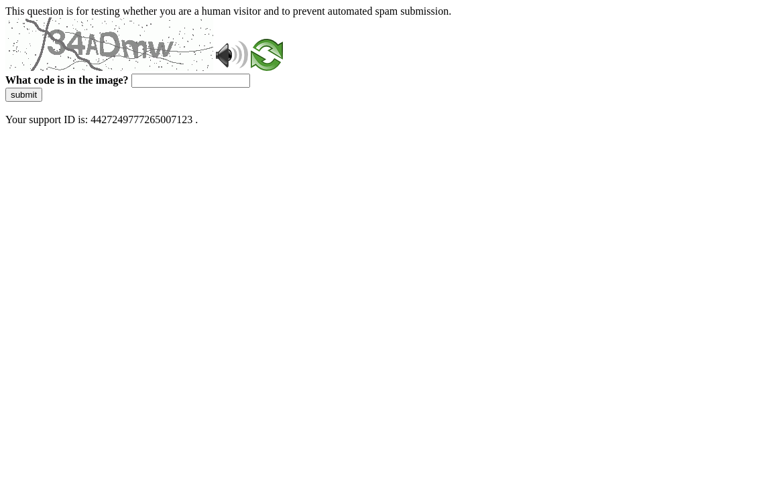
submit (24, 95)
